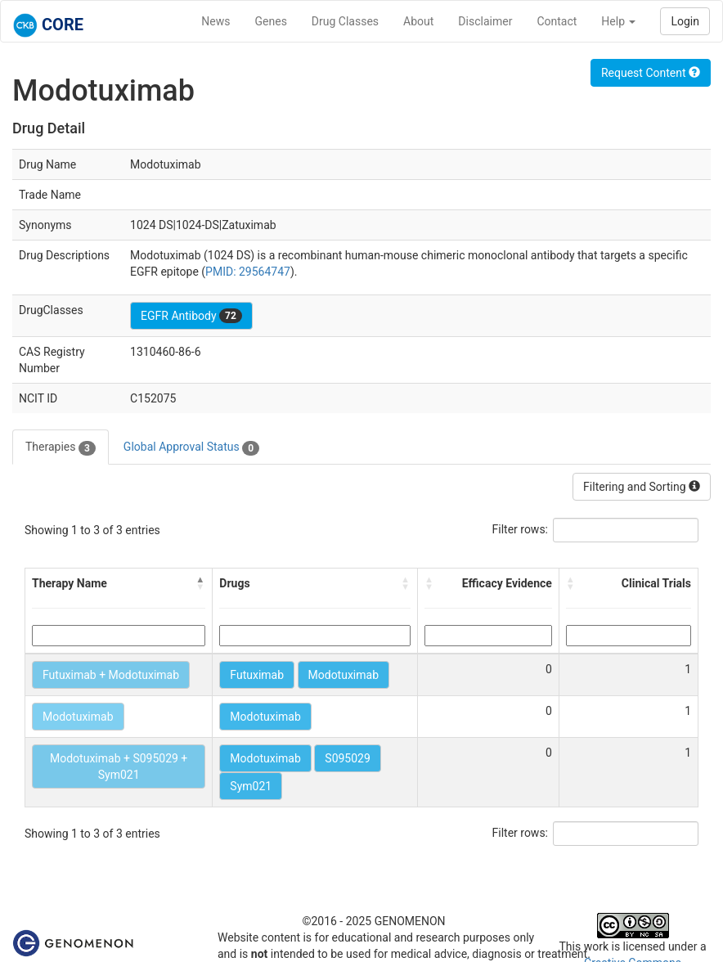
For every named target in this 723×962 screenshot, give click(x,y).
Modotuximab (343, 674)
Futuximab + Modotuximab (111, 674)
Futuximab (257, 674)
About (418, 21)
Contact (557, 21)
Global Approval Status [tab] (191, 447)
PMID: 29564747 (247, 271)
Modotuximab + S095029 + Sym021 (118, 766)
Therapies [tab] (60, 447)
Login (685, 21)
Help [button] (618, 21)
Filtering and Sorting (641, 486)
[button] (200, 583)
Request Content (650, 72)
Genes (271, 21)
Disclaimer (485, 21)
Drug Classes (345, 21)
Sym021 (251, 786)
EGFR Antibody (191, 315)
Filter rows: (520, 529)
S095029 (347, 758)
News (215, 21)
